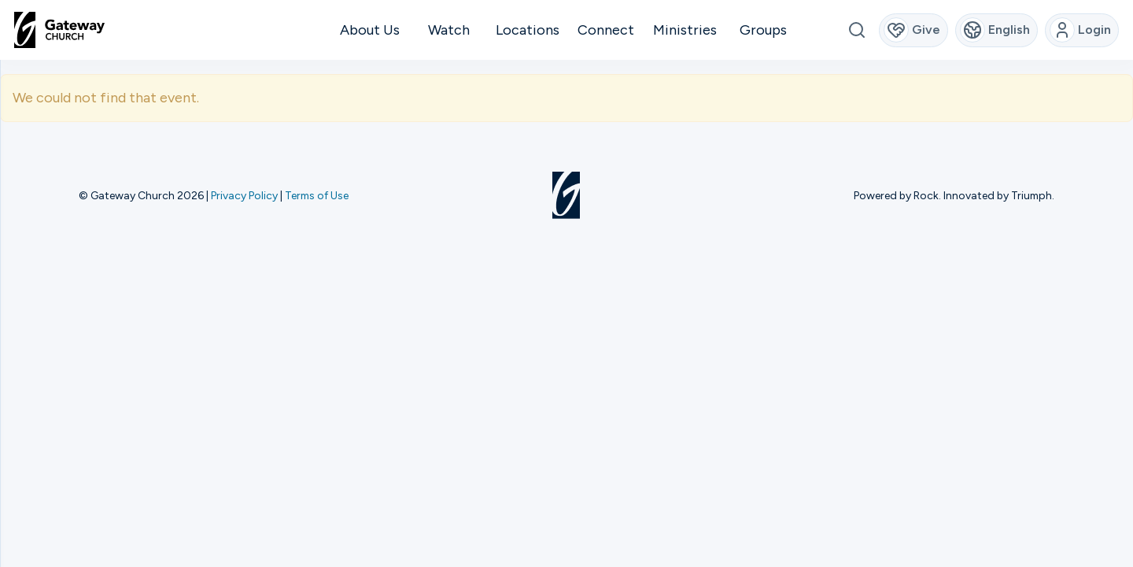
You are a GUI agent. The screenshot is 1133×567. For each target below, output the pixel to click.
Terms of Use (317, 195)
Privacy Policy (244, 195)
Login (1081, 30)
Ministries (685, 30)
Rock (926, 195)
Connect (606, 30)
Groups (763, 30)
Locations (527, 30)
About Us (370, 30)
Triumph (1031, 195)
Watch (449, 30)
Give (912, 30)
